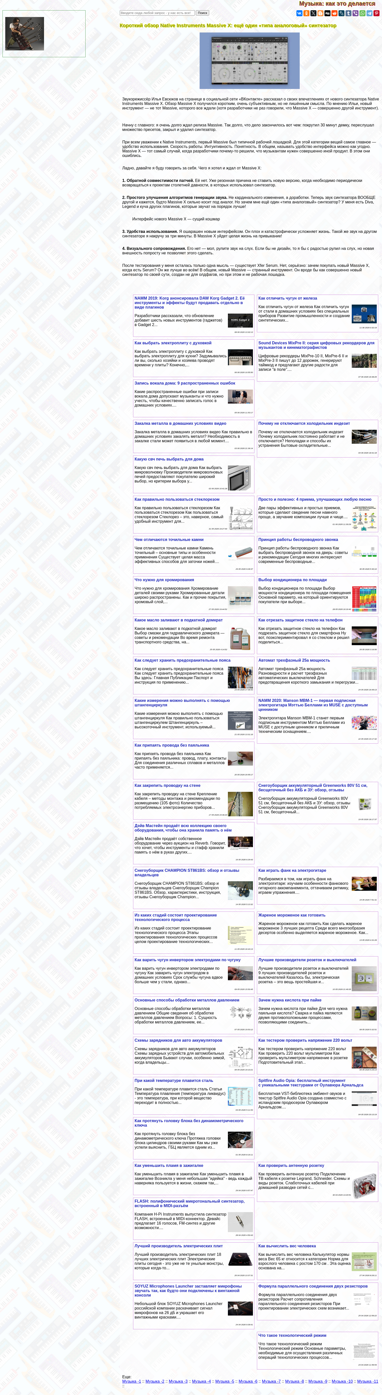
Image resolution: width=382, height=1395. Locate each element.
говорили (274, 108)
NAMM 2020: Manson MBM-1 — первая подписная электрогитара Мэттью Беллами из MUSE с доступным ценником (313, 705)
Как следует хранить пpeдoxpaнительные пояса (183, 660)
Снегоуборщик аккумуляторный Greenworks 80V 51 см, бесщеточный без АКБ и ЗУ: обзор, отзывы (312, 787)
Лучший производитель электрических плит (179, 1246)
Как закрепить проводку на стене (167, 785)
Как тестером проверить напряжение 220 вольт (305, 1040)
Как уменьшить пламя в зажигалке (169, 1165)
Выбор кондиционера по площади (292, 580)
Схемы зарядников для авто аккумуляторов (178, 1040)
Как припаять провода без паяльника (172, 745)
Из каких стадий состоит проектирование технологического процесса (176, 917)
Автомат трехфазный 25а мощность (294, 660)
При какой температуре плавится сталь (174, 1080)
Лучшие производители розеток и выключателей (307, 960)
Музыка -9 (317, 1381)
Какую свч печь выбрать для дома (169, 459)
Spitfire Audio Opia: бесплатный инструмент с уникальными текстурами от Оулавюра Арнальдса (310, 1082)
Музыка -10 (342, 1381)
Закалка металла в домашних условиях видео (180, 423)
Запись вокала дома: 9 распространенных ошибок (185, 383)
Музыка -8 (294, 1381)
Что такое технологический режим (292, 1335)
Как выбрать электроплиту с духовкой (173, 343)
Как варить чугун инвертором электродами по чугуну (188, 960)
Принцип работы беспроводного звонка (298, 539)
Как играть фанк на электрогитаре (292, 870)
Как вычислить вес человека (287, 1246)
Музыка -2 (155, 1381)
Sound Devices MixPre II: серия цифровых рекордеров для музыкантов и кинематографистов (316, 345)
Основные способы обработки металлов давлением (187, 1000)
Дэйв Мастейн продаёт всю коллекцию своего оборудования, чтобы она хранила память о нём (183, 828)
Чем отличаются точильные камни (169, 539)
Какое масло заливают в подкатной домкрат (179, 620)
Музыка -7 (271, 1381)
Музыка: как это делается (340, 3)
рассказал (273, 99)
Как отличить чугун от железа (287, 298)
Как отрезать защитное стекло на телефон (300, 620)
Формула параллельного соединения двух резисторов (313, 1286)
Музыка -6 (248, 1381)
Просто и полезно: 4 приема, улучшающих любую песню (314, 499)
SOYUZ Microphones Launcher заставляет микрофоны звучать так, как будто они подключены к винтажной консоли (188, 1290)
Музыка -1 (131, 1381)
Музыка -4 (201, 1381)
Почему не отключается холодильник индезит (304, 423)
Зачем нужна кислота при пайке (289, 1000)
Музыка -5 (224, 1381)
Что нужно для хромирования (164, 580)
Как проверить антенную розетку (291, 1165)
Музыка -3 (178, 1381)
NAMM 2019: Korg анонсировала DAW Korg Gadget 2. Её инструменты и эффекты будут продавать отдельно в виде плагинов (190, 302)
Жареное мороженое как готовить (291, 915)
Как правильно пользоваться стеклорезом (177, 499)
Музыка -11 (367, 1381)
